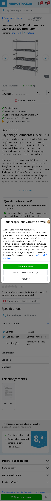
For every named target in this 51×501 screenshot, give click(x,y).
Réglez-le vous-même (25, 272)
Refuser (25, 278)
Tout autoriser (25, 266)
